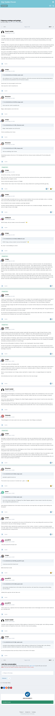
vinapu (7, 69)
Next (50, 26)
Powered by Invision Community (27, 713)
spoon (7, 491)
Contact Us (27, 712)
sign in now (32, 665)
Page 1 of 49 (27, 26)
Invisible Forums (7, 702)
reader (18, 75)
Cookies (34, 712)
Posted (10, 33)
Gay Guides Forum (8, 2)
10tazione (8, 96)
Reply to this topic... (8, 673)
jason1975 (8, 540)
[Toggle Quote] (3, 75)
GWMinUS (8, 217)
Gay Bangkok (19, 22)
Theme (21, 712)
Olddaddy (8, 415)
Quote (6, 63)
